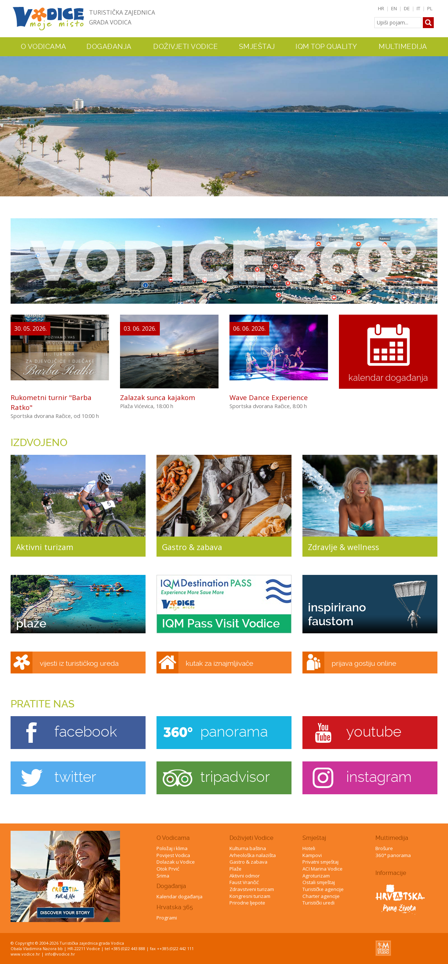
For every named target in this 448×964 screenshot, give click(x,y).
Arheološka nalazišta (252, 855)
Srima (163, 875)
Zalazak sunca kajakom (157, 397)
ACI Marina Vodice (322, 868)
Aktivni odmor (244, 875)
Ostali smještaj (318, 882)
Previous (7, 123)
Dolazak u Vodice (176, 862)
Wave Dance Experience (268, 397)
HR (381, 8)
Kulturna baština (247, 848)
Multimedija (391, 837)
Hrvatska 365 (175, 907)
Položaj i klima (172, 848)
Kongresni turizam (249, 896)
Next (441, 123)
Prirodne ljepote (247, 902)
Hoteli (308, 848)
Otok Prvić (168, 868)
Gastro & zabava (248, 862)
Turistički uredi (318, 902)
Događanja (109, 47)
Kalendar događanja (179, 896)
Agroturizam (316, 875)
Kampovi (312, 855)
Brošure (384, 848)
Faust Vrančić (244, 882)
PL (430, 8)
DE (407, 8)
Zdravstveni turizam (251, 889)
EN (394, 8)
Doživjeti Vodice (251, 837)
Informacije (390, 872)
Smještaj (314, 837)
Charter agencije (321, 896)
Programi (167, 917)
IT (418, 8)
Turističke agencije (323, 889)
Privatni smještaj (320, 862)
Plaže (235, 868)
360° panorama (393, 855)
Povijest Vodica (173, 855)
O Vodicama (173, 837)
